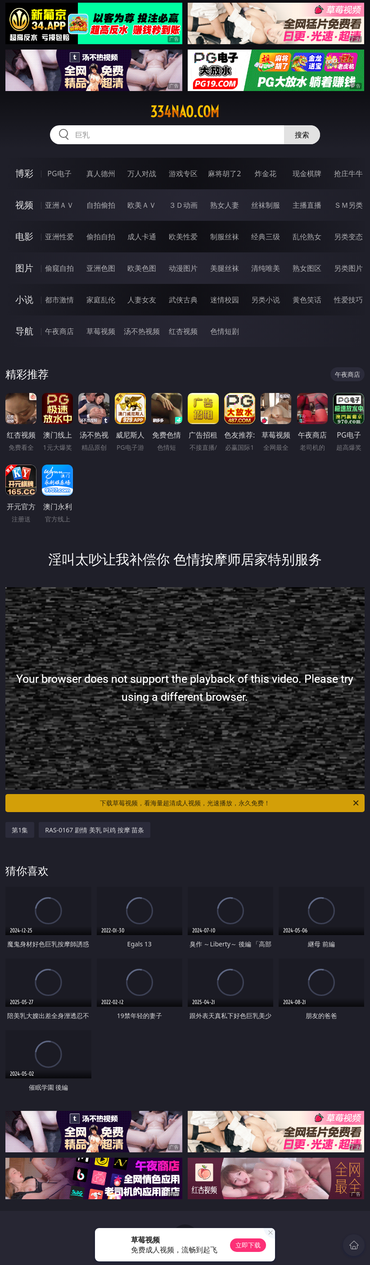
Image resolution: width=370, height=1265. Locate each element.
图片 (24, 268)
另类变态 (348, 237)
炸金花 (265, 173)
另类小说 (265, 300)
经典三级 (265, 237)
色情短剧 (224, 331)
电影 (24, 236)
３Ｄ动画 (183, 205)
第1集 (20, 830)
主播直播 (307, 205)
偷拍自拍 (100, 237)
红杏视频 (183, 331)
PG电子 (59, 173)
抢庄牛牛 (348, 173)
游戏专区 (183, 173)
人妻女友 (141, 300)
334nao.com (184, 112)
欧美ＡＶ (141, 205)
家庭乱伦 (100, 300)
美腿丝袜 (224, 268)
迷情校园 (224, 300)
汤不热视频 (142, 331)
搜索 (302, 135)
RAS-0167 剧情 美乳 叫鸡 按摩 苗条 (94, 830)
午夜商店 (59, 331)
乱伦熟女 (307, 237)
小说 (24, 299)
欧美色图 (141, 268)
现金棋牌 (307, 173)
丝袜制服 (265, 205)
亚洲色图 (100, 268)
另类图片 (348, 268)
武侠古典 (183, 300)
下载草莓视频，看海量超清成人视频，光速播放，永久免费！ (230, 803)
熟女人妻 (224, 205)
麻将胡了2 (224, 173)
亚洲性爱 (59, 237)
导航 (24, 331)
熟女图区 (307, 268)
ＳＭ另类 (348, 205)
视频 (24, 205)
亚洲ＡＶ (59, 205)
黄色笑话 (307, 300)
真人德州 (100, 173)
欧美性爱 (183, 237)
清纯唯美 (265, 268)
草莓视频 (100, 331)
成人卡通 (141, 237)
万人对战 (141, 173)
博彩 (24, 173)
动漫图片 (183, 268)
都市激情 (59, 300)
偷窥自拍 (59, 268)
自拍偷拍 (100, 205)
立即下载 (248, 1245)
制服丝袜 (224, 237)
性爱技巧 (348, 300)
